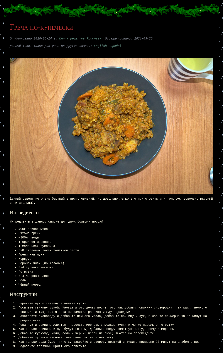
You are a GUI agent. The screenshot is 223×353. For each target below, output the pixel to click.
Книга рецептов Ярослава (80, 39)
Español (115, 46)
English (100, 46)
